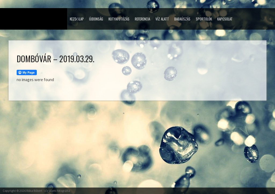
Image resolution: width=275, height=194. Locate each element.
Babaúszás (182, 19)
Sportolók (204, 19)
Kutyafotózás (118, 19)
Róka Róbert (34, 191)
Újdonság (96, 19)
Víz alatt (162, 19)
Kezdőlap (77, 19)
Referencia (142, 19)
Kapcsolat (225, 19)
